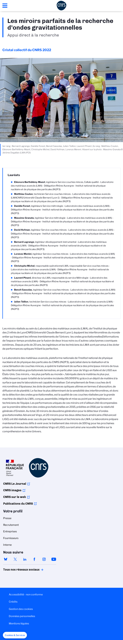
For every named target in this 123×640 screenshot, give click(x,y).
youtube (53, 559)
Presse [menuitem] (7, 518)
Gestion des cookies (21, 609)
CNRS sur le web (14, 497)
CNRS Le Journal (14, 483)
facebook (34, 559)
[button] (15, 635)
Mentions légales (19, 623)
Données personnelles (22, 616)
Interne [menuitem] (7, 544)
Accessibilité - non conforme (26, 594)
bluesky (5, 559)
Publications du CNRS (18, 503)
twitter (15, 559)
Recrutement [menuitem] (11, 524)
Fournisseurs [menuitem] (10, 538)
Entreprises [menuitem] (10, 531)
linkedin (24, 559)
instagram (44, 559)
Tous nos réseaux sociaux (16, 569)
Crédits (13, 601)
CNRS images (12, 490)
